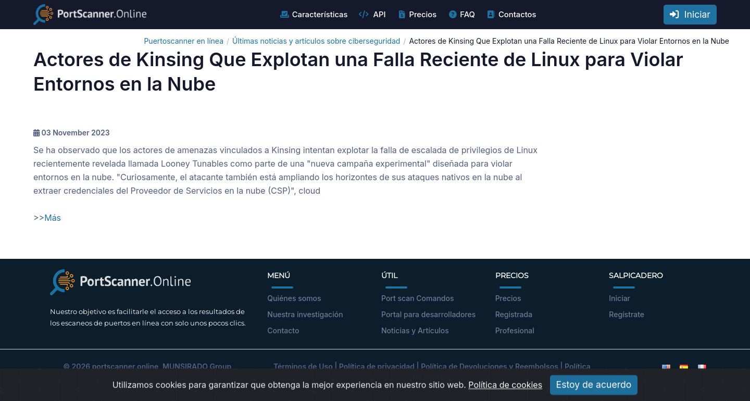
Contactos (511, 14)
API (371, 14)
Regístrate (626, 314)
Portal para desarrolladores (428, 314)
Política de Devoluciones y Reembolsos (489, 366)
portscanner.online (125, 366)
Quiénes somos (294, 298)
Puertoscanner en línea (183, 40)
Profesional (514, 330)
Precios (416, 14)
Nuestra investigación (305, 314)
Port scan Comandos (417, 298)
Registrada (514, 314)
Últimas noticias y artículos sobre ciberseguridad (316, 40)
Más (52, 217)
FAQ (461, 14)
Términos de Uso (303, 366)
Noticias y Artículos (415, 330)
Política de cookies (505, 392)
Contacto (283, 330)
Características (314, 14)
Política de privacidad (377, 366)
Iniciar (690, 14)
